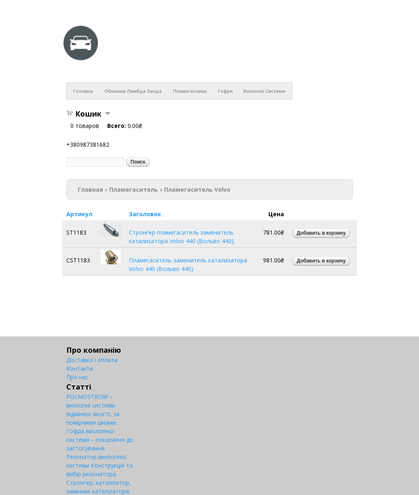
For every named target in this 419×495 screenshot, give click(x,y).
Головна (83, 91)
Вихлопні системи (264, 91)
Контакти (79, 368)
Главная (90, 189)
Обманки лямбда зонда (133, 91)
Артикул (79, 214)
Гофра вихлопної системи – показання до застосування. (99, 439)
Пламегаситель (133, 189)
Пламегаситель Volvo (197, 189)
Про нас (77, 377)
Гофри (225, 91)
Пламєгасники (190, 91)
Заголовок (145, 214)
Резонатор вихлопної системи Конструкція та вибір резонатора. (99, 465)
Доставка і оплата (91, 360)
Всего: (116, 126)
